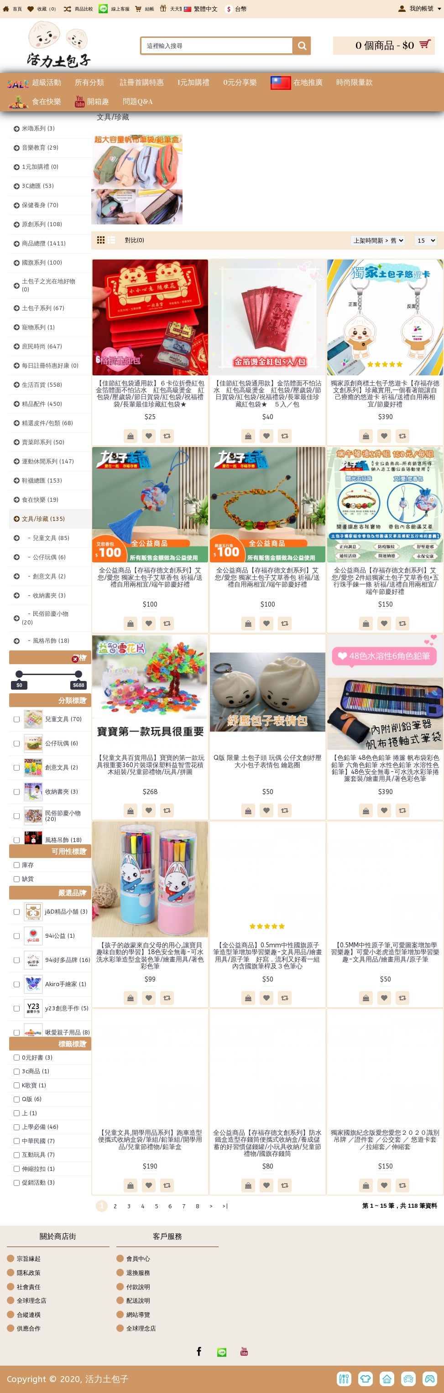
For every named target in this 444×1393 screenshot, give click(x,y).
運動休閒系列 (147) (48, 461)
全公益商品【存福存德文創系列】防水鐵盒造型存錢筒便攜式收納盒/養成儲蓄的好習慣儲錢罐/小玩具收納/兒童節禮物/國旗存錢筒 (267, 1143)
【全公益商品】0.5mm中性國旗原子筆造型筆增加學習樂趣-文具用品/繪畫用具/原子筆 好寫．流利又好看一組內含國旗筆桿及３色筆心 (267, 955)
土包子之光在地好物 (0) (48, 285)
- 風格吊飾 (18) (45, 640)
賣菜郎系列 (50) (43, 442)
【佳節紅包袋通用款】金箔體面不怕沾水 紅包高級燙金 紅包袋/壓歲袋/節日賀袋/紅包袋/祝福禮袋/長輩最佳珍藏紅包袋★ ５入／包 (267, 393)
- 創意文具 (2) (44, 576)
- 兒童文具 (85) (45, 538)
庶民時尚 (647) (42, 346)
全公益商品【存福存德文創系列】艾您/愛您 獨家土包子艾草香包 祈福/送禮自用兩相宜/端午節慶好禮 (150, 577)
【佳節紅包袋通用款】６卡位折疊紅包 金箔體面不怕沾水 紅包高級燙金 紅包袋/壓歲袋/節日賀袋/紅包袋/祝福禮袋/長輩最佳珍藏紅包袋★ (152, 393)
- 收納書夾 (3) (44, 595)
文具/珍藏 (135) (43, 518)
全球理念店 (27, 1301)
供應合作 (24, 1329)
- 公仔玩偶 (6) (44, 557)
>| (225, 1206)
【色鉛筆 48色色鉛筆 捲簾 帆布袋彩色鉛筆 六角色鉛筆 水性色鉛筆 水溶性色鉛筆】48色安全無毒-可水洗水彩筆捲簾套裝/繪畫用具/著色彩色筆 (385, 768)
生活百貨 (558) (42, 384)
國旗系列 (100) (42, 262)
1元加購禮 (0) (40, 166)
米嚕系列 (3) (38, 128)
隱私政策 (24, 1273)
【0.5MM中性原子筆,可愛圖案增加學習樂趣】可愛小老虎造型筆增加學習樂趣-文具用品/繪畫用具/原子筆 (385, 952)
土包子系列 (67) (43, 308)
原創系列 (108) (42, 224)
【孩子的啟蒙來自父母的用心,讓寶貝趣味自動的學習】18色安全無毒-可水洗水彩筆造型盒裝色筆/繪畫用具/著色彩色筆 (150, 955)
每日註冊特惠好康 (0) (50, 365)
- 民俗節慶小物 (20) (45, 617)
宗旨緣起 (24, 1259)
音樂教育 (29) (40, 147)
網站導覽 (133, 1315)
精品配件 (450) (42, 403)
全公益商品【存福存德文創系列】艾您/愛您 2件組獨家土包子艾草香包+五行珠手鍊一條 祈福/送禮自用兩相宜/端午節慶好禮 (385, 581)
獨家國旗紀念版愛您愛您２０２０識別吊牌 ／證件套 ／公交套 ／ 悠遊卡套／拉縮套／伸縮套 (385, 1140)
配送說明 (133, 1301)
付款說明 (133, 1287)
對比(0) (134, 240)
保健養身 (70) (40, 205)
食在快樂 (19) (40, 499)
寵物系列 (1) (38, 327)
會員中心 (133, 1259)
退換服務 (133, 1273)
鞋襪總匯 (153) (42, 480)
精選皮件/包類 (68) (47, 423)
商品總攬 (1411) (44, 243)
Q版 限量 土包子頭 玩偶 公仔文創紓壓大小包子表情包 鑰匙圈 (268, 761)
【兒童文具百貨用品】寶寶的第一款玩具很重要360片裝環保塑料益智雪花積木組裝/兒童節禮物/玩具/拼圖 (150, 765)
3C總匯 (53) (38, 185)
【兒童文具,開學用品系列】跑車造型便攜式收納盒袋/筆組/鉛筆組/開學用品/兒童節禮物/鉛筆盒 (150, 1140)
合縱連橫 (24, 1315)
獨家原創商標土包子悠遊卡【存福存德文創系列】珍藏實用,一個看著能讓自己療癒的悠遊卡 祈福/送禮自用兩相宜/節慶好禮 (385, 393)
